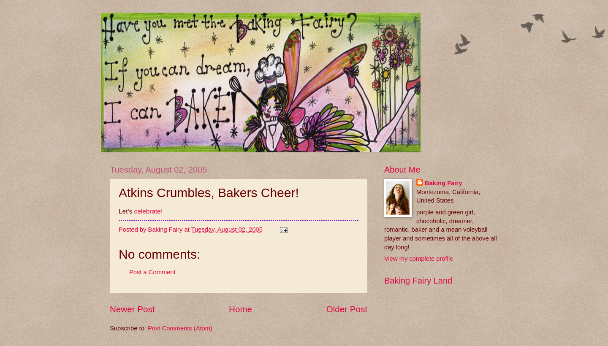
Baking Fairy (443, 183)
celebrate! (148, 211)
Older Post (346, 309)
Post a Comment (152, 272)
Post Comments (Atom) (180, 328)
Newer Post (132, 309)
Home (240, 309)
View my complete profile (418, 258)
